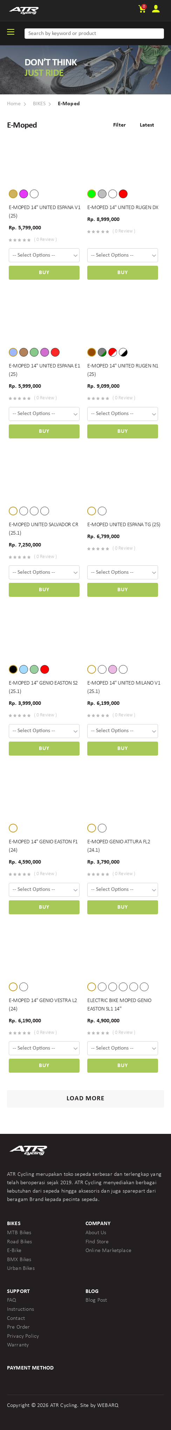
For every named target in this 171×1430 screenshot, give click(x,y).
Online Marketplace (108, 1250)
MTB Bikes (19, 1233)
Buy (44, 273)
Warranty (18, 1345)
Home (14, 104)
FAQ (11, 1300)
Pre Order (18, 1327)
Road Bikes (19, 1242)
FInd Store (97, 1242)
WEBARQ (107, 1405)
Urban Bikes (21, 1268)
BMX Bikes (19, 1260)
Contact (16, 1318)
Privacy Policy (23, 1336)
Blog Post (96, 1300)
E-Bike (14, 1250)
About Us (96, 1233)
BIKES (39, 104)
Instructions (20, 1309)
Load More (85, 1098)
